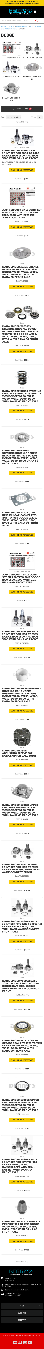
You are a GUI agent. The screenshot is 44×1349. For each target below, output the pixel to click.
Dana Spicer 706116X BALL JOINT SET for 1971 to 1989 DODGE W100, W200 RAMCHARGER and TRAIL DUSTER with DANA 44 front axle (19, 1166)
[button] (22, 1306)
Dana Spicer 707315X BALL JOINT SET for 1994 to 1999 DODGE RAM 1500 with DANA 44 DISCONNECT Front (21, 868)
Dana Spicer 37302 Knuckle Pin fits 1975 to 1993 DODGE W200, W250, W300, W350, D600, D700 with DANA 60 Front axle (21, 1226)
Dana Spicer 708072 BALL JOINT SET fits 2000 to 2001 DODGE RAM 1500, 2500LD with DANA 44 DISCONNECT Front (20, 986)
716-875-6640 (10, 1278)
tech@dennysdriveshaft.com (17, 1290)
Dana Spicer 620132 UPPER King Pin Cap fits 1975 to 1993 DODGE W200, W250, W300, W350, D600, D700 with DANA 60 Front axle (20, 810)
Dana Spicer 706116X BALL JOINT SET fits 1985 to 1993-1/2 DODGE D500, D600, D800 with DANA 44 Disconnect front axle (22, 926)
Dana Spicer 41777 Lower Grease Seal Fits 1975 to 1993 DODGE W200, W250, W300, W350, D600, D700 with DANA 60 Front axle (22, 1045)
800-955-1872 (10, 1281)
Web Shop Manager (33, 1337)
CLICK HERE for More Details (22, 765)
